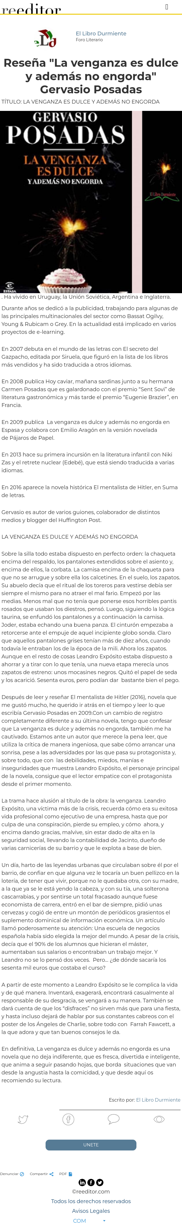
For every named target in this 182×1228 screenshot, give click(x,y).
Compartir (42, 1174)
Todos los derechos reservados (91, 1201)
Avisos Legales (91, 1211)
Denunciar (12, 1174)
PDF (66, 1174)
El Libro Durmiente (158, 1100)
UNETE (91, 1145)
